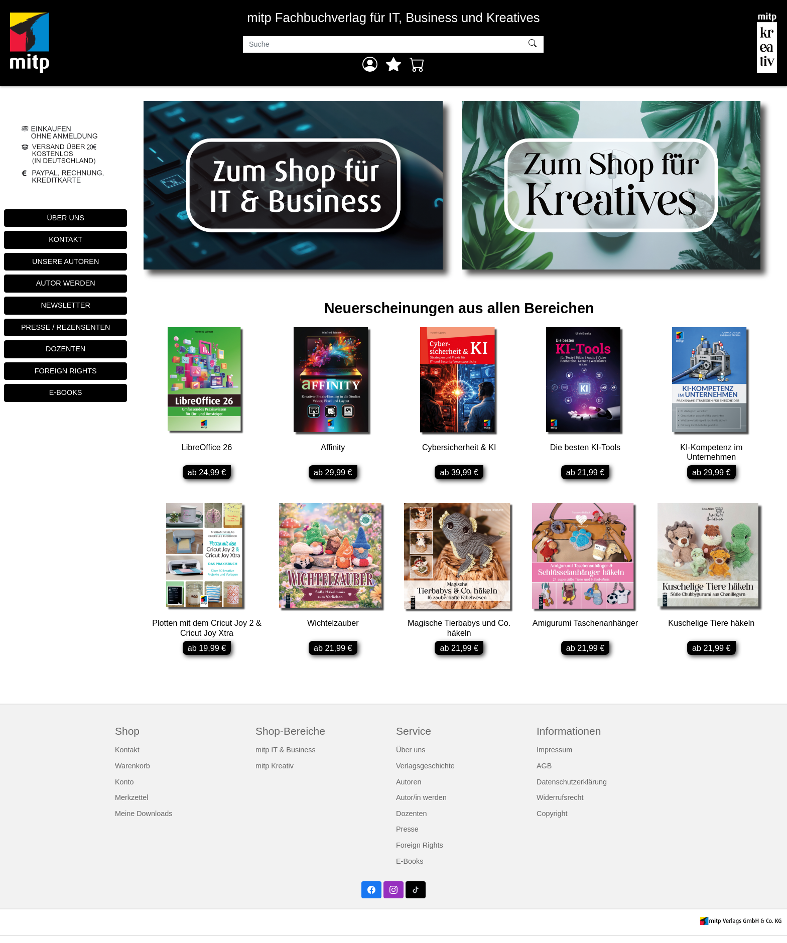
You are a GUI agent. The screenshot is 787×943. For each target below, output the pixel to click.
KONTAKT (65, 239)
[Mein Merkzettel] (393, 64)
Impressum (554, 757)
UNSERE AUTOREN (65, 261)
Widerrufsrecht (560, 805)
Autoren (408, 789)
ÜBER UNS (65, 218)
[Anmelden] (370, 64)
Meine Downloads (143, 821)
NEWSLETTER (65, 305)
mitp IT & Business (285, 757)
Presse (407, 837)
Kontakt (127, 757)
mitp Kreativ (274, 773)
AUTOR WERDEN (65, 283)
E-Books (409, 868)
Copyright (552, 821)
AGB (544, 773)
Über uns (410, 757)
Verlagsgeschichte (425, 773)
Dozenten (411, 821)
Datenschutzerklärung (572, 789)
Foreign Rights (419, 852)
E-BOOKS (65, 392)
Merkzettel (131, 805)
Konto (124, 789)
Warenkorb (132, 773)
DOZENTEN (65, 349)
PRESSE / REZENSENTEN (65, 327)
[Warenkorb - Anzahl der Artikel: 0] (417, 64)
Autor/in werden (421, 805)
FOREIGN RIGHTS (66, 371)
